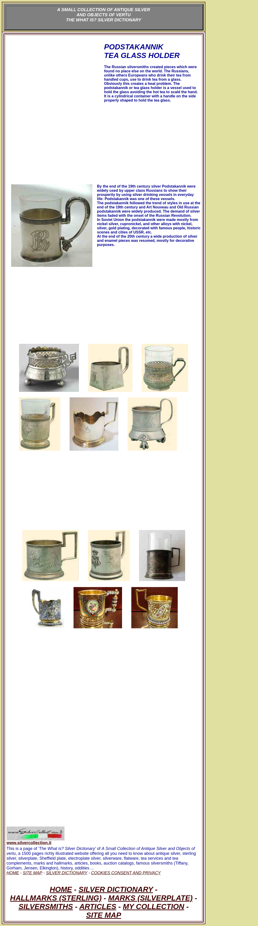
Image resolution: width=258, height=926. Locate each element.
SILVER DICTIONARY (116, 889)
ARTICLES (97, 906)
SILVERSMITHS (46, 906)
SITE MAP (103, 915)
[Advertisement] (54, 77)
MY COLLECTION (153, 906)
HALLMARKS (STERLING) (56, 898)
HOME (61, 889)
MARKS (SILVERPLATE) (150, 898)
